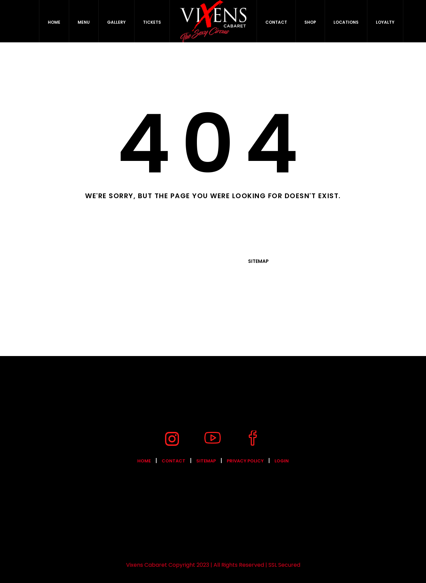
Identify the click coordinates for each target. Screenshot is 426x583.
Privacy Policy (245, 461)
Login (282, 461)
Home (144, 461)
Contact (173, 461)
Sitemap (258, 261)
